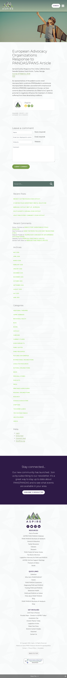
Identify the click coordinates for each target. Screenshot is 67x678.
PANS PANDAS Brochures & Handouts (33, 539)
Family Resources (19, 351)
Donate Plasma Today (33, 621)
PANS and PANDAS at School (33, 593)
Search (51, 184)
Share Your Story (33, 626)
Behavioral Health (19, 319)
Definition (33, 574)
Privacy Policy (32, 648)
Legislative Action (33, 623)
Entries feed (19, 436)
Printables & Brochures (21, 388)
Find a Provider (33, 533)
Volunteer (34, 632)
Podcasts (16, 380)
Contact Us (33, 634)
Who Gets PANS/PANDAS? (33, 577)
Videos (15, 421)
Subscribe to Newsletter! (33, 492)
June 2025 (16, 297)
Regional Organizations (21, 392)
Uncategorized (18, 417)
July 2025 (16, 293)
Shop (33, 604)
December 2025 (18, 273)
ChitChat (16, 331)
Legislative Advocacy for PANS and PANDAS (33, 557)
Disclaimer (41, 648)
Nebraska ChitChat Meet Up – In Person (26, 207)
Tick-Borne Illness (19, 409)
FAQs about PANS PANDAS (33, 596)
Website (37, 142)
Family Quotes (18, 347)
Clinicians (16, 335)
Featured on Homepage (21, 356)
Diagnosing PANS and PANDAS (33, 585)
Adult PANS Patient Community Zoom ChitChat (29, 215)
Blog (20, 115)
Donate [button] (56, 6)
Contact (24, 648)
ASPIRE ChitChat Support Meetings (33, 560)
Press (15, 384)
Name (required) (40, 132)
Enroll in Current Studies (33, 629)
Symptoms (16, 405)
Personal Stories (19, 376)
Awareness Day (33, 618)
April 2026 (16, 256)
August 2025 (17, 289)
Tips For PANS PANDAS (20, 413)
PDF (13, 76)
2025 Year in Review (33, 613)
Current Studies (19, 339)
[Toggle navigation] (62, 6)
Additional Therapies (20, 310)
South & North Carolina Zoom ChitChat (27, 211)
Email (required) (40, 137)
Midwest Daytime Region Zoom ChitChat (26, 199)
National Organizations (21, 368)
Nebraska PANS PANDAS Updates (33, 238)
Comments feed (21, 438)
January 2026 (17, 269)
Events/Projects (19, 343)
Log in (18, 433)
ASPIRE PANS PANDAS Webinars (33, 536)
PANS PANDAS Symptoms (33, 582)
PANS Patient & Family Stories (33, 552)
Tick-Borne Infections (33, 555)
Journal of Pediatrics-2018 (21, 74)
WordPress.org (20, 441)
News (15, 372)
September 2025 (18, 285)
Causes (33, 580)
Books (15, 327)
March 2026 (17, 260)
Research (25, 115)
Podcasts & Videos (33, 563)
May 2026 (16, 252)
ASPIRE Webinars (18, 315)
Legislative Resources (20, 364)
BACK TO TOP (33, 653)
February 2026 (18, 265)
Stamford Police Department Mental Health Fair (29, 203)
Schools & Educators (20, 401)
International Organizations (23, 360)
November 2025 (18, 277)
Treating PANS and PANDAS (33, 588)
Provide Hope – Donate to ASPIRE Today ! (33, 615)
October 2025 (17, 281)
